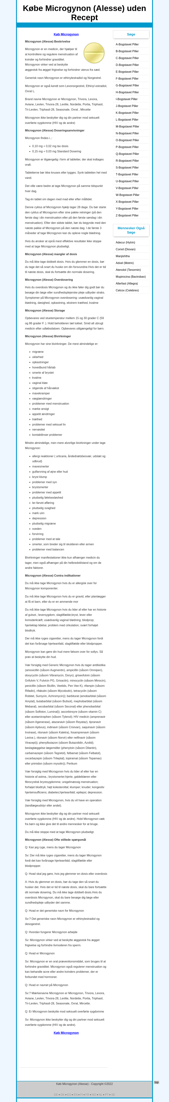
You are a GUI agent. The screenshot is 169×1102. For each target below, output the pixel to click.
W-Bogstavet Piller (127, 194)
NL (100, 1094)
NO (94, 1094)
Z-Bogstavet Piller (127, 215)
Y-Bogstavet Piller (127, 208)
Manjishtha (123, 256)
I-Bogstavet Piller (127, 99)
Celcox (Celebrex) (127, 290)
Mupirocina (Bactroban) (131, 276)
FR (87, 1094)
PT (107, 1094)
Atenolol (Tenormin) (128, 269)
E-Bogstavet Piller (127, 71)
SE (113, 1094)
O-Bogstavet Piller (127, 140)
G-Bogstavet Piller (127, 85)
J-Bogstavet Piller (127, 105)
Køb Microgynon (66, 34)
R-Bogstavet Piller (127, 160)
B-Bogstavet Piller (127, 51)
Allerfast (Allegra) (127, 283)
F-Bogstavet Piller (127, 78)
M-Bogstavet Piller (127, 126)
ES (69, 1094)
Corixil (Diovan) (125, 249)
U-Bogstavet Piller (127, 181)
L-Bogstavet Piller (127, 119)
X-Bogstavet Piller (127, 201)
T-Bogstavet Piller (127, 174)
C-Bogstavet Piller (127, 58)
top (157, 1082)
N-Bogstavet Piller (127, 133)
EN (76, 1094)
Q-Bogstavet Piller (127, 153)
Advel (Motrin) (125, 263)
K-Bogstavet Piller (127, 112)
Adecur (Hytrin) (125, 242)
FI (81, 1094)
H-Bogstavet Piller (127, 92)
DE (56, 1094)
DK (63, 1094)
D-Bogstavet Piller (127, 64)
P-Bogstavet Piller (127, 147)
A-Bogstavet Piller (127, 44)
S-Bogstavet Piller (127, 167)
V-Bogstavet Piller (127, 188)
